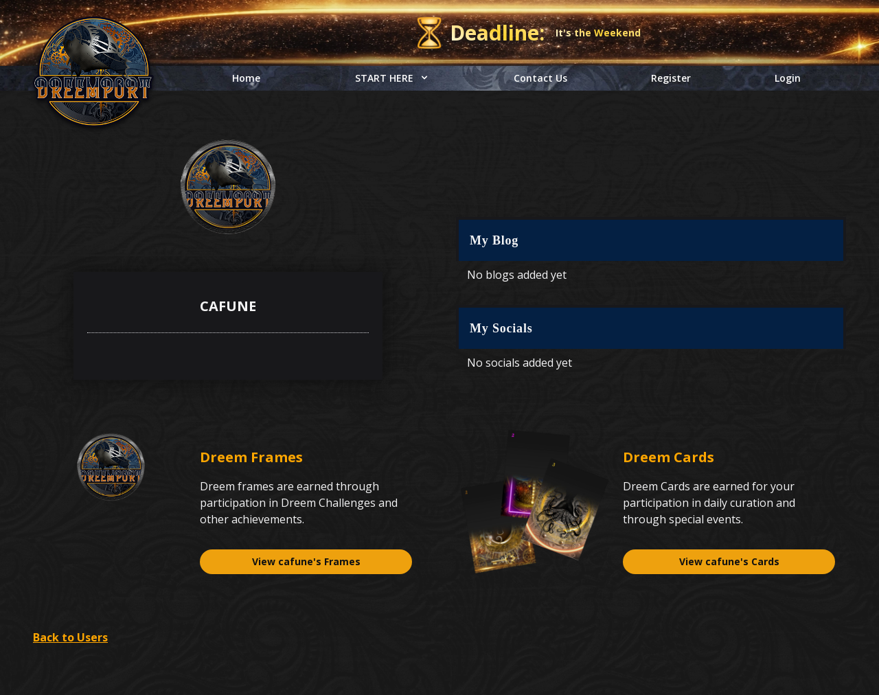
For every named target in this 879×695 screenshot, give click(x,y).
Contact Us (540, 77)
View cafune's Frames (306, 561)
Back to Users (70, 637)
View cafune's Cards (729, 561)
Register (671, 77)
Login (788, 77)
